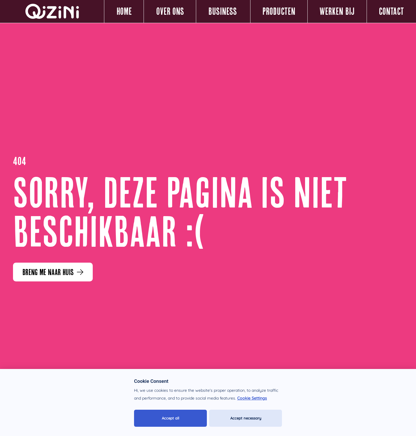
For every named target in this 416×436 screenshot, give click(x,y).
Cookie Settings (252, 398)
